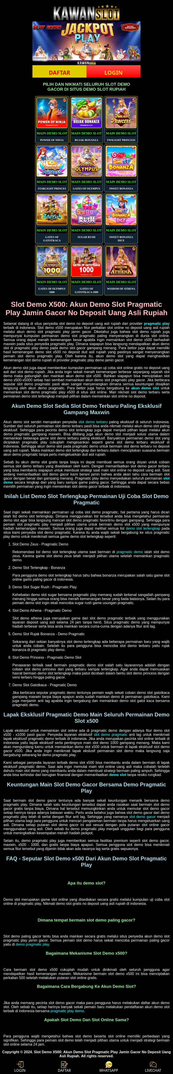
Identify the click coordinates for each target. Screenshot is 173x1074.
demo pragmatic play (32, 944)
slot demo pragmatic (110, 735)
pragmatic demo (129, 552)
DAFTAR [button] (59, 72)
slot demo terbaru (93, 422)
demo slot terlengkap (143, 528)
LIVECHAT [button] (153, 1067)
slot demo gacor (142, 817)
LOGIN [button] (113, 72)
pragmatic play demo (67, 1011)
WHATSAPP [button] (108, 1067)
